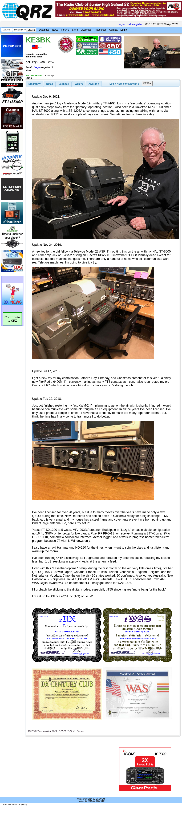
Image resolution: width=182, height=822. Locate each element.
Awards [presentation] (93, 83)
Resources (101, 29)
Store (75, 29)
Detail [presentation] (49, 83)
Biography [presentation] (35, 83)
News (55, 29)
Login (123, 29)
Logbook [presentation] (64, 83)
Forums (65, 29)
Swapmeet (86, 29)
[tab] (34, 84)
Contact (113, 29)
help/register (134, 24)
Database (44, 29)
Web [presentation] (79, 83)
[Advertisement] (70, 769)
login (122, 24)
